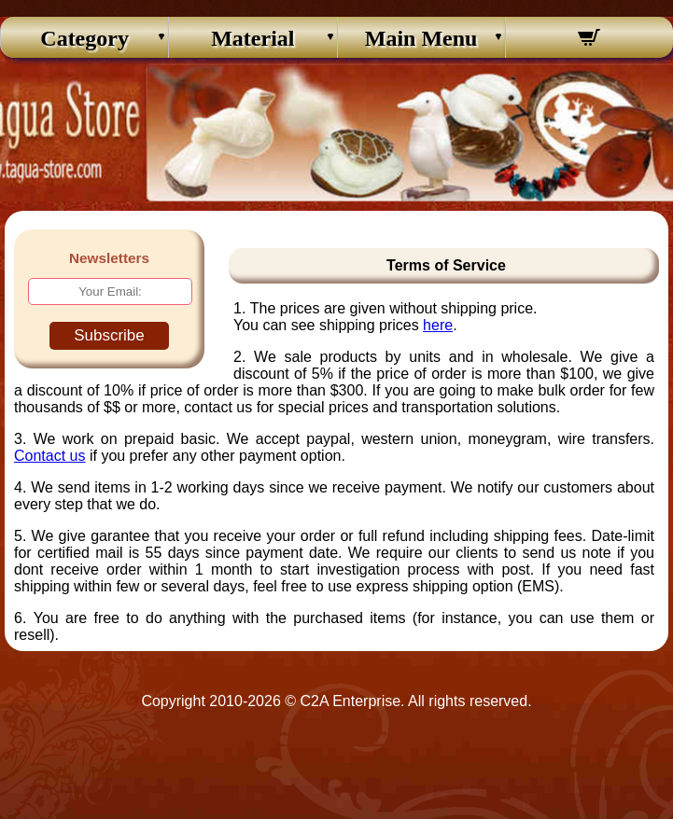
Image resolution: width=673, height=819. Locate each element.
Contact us (49, 456)
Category (84, 38)
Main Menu (421, 38)
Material (252, 38)
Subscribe (109, 335)
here (438, 325)
